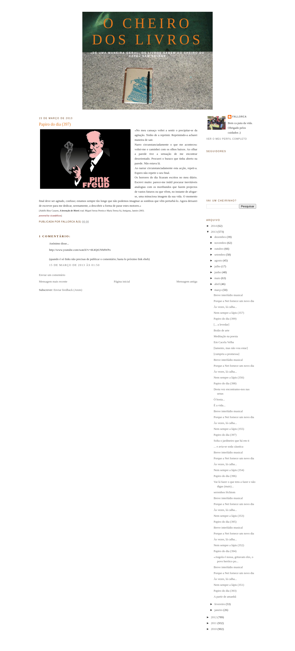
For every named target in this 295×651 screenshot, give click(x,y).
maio (217, 278)
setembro (220, 254)
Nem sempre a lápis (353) (229, 515)
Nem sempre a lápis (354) (229, 470)
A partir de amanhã (225, 596)
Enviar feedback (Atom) (68, 290)
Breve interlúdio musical (228, 295)
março (218, 290)
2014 (214, 225)
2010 (214, 629)
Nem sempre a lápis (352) (229, 545)
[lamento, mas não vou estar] (231, 348)
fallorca (239, 116)
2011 (214, 623)
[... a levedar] (221, 324)
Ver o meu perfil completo (226, 139)
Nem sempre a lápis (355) (229, 429)
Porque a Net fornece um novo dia (234, 301)
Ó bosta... (219, 399)
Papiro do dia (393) (225, 590)
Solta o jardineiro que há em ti (231, 440)
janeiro (218, 610)
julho (217, 266)
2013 (214, 231)
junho (218, 272)
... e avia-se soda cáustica (228, 446)
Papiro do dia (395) (225, 521)
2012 (214, 617)
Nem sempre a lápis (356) (229, 377)
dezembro (220, 237)
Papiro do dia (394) (225, 551)
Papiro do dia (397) (55, 124)
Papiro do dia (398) (225, 383)
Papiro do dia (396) (225, 476)
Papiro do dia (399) (225, 318)
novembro (220, 242)
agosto (218, 260)
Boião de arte (221, 330)
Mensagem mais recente (53, 281)
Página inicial (122, 281)
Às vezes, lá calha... (225, 307)
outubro (219, 248)
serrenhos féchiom (224, 492)
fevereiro (220, 604)
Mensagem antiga (186, 281)
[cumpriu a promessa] (226, 354)
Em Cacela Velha (224, 342)
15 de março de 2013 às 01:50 (74, 265)
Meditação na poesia (226, 336)
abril (217, 284)
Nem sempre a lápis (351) (229, 584)
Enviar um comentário (52, 275)
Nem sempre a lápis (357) (229, 312)
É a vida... (219, 405)
